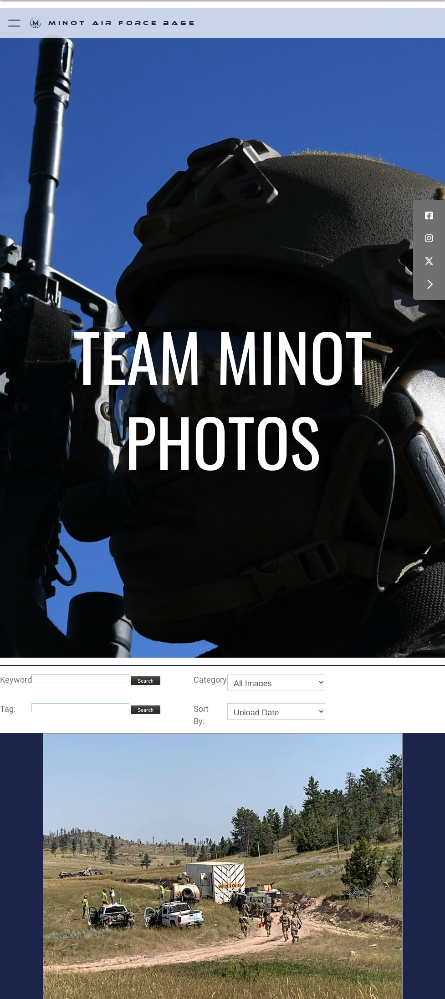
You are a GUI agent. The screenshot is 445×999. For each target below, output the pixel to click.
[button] (15, 23)
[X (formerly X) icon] (429, 261)
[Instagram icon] (429, 238)
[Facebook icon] (429, 215)
